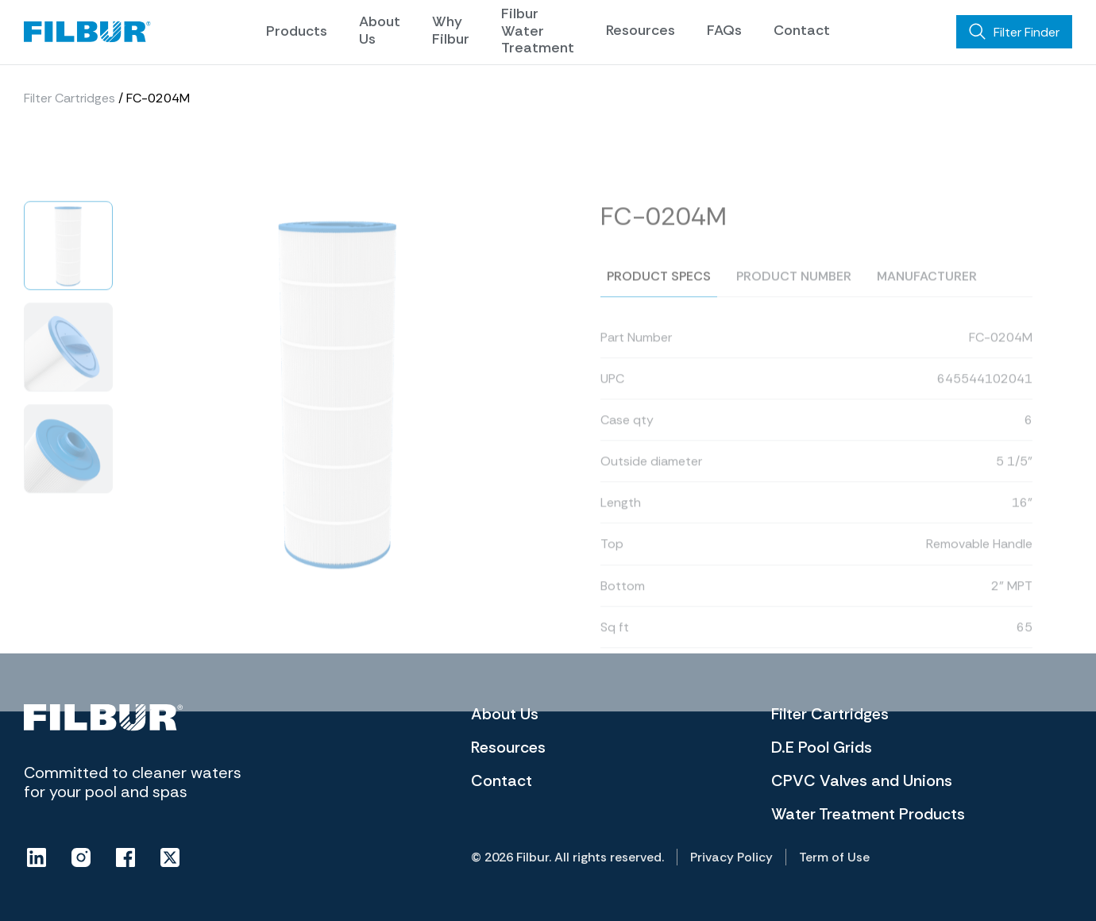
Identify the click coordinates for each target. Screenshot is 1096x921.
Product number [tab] (793, 293)
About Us (379, 30)
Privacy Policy (731, 857)
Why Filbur (450, 30)
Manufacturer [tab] (927, 293)
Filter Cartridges (69, 99)
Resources (640, 30)
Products (296, 30)
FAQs (724, 30)
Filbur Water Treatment (537, 30)
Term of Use (834, 857)
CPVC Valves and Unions (861, 780)
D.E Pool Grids (821, 747)
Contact (802, 30)
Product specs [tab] (659, 293)
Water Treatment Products (868, 813)
